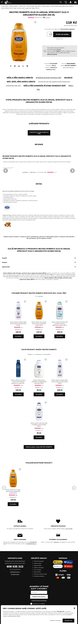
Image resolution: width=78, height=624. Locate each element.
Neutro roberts (46, 6)
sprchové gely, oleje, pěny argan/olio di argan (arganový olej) (54, 81)
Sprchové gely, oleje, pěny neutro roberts (62, 6)
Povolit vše (68, 620)
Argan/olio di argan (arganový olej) (39, 132)
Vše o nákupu (37, 570)
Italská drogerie (14, 6)
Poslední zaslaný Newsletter (39, 600)
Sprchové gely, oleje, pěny (33, 6)
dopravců (56, 542)
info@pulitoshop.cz (31, 544)
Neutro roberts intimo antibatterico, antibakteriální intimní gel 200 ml (39, 381)
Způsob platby (37, 565)
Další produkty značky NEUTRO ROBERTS (39, 350)
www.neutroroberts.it (68, 67)
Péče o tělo (22, 6)
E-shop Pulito (4, 6)
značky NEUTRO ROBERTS (47, 275)
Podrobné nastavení (55, 620)
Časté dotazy (37, 572)
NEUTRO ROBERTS (70, 65)
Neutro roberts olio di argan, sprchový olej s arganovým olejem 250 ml (39, 323)
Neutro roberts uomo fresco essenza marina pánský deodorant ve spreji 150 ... (18, 381)
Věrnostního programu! (68, 29)
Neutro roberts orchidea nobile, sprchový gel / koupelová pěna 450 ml (18, 323)
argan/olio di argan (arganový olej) (48, 77)
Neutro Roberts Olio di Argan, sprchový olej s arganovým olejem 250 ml (20, 8)
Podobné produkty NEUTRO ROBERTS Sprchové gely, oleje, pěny (39, 293)
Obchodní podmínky (39, 576)
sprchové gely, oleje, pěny (13, 86)
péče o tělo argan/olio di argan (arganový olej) (45, 85)
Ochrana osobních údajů (40, 574)
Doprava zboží (37, 563)
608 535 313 (15, 567)
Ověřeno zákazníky (39, 567)
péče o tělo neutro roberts (20, 77)
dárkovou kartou (52, 54)
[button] (74, 608)
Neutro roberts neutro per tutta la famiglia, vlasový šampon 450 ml (39, 424)
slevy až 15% (68, 528)
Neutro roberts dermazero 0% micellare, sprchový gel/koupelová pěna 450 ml (60, 323)
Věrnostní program (39, 561)
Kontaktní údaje (15, 574)
